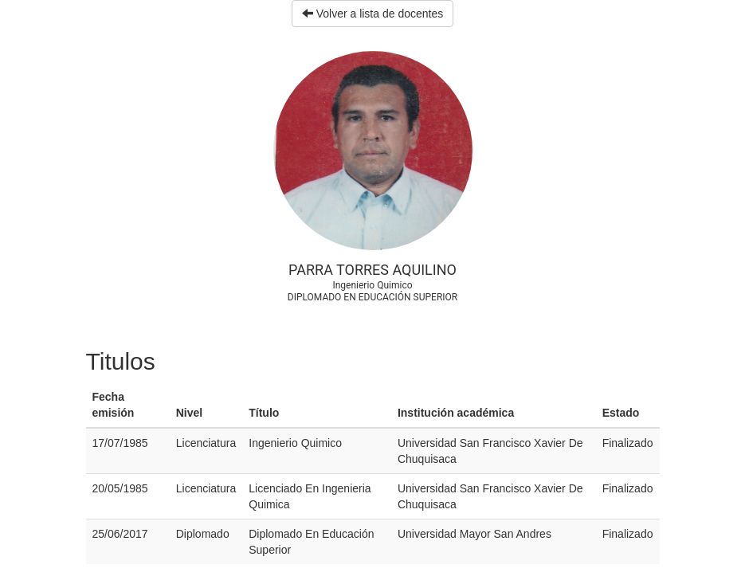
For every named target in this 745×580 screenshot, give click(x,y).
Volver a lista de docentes (372, 13)
